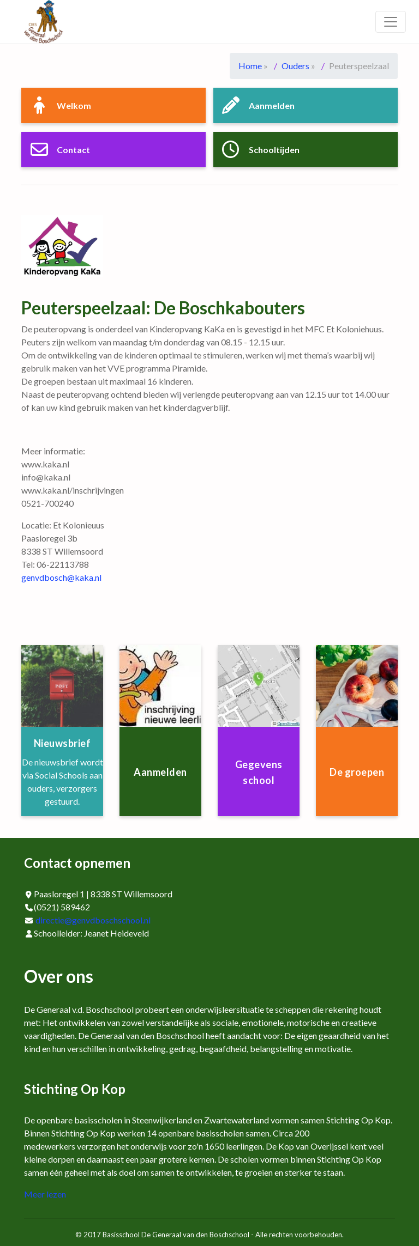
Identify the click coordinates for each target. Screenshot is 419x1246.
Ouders (295, 65)
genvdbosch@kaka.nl (61, 577)
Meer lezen (45, 1194)
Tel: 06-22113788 (55, 564)
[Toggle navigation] (390, 22)
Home (250, 65)
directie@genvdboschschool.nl (93, 920)
